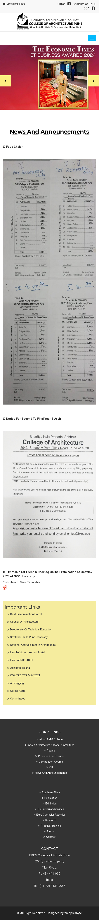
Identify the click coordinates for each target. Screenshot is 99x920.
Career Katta (17, 690)
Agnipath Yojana (20, 667)
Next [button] (93, 80)
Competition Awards (51, 761)
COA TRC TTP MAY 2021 (25, 675)
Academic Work (51, 792)
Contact (50, 836)
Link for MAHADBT (21, 660)
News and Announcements (51, 772)
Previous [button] (5, 80)
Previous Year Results (51, 756)
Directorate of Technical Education (31, 629)
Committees (17, 698)
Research (50, 820)
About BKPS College (51, 739)
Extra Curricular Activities (50, 814)
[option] (49, 77)
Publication (50, 798)
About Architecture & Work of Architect (51, 745)
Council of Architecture (24, 621)
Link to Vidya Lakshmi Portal (27, 652)
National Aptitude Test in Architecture (33, 645)
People (51, 750)
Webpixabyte (73, 913)
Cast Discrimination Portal (26, 614)
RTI (51, 767)
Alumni (51, 831)
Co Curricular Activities (51, 809)
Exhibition (51, 803)
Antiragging (17, 683)
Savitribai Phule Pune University (29, 637)
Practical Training (51, 825)
